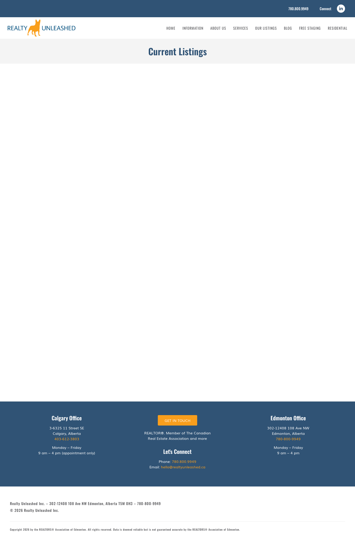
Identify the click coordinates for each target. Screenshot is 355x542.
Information (192, 28)
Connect (325, 8)
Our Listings (266, 28)
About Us (218, 28)
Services (240, 28)
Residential (337, 28)
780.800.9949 (298, 8)
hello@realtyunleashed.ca (183, 466)
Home (170, 28)
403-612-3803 (66, 438)
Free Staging (310, 28)
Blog (288, 28)
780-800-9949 (288, 438)
